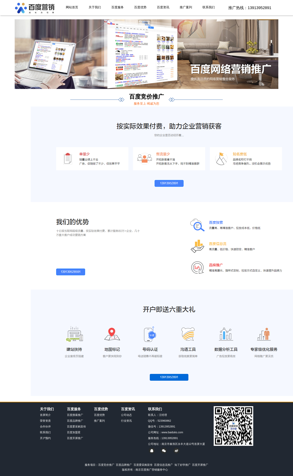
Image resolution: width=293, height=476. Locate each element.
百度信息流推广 (163, 464)
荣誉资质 (45, 420)
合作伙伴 (45, 426)
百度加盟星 (73, 432)
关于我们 (95, 7)
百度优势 (140, 7)
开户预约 (45, 438)
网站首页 (72, 7)
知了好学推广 (182, 464)
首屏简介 (45, 414)
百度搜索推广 (75, 414)
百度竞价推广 (106, 464)
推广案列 (186, 7)
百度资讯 (163, 7)
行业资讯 (126, 420)
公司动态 (126, 414)
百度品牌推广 (75, 420)
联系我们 (208, 7)
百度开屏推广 (75, 438)
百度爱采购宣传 (76, 426)
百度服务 (117, 7)
